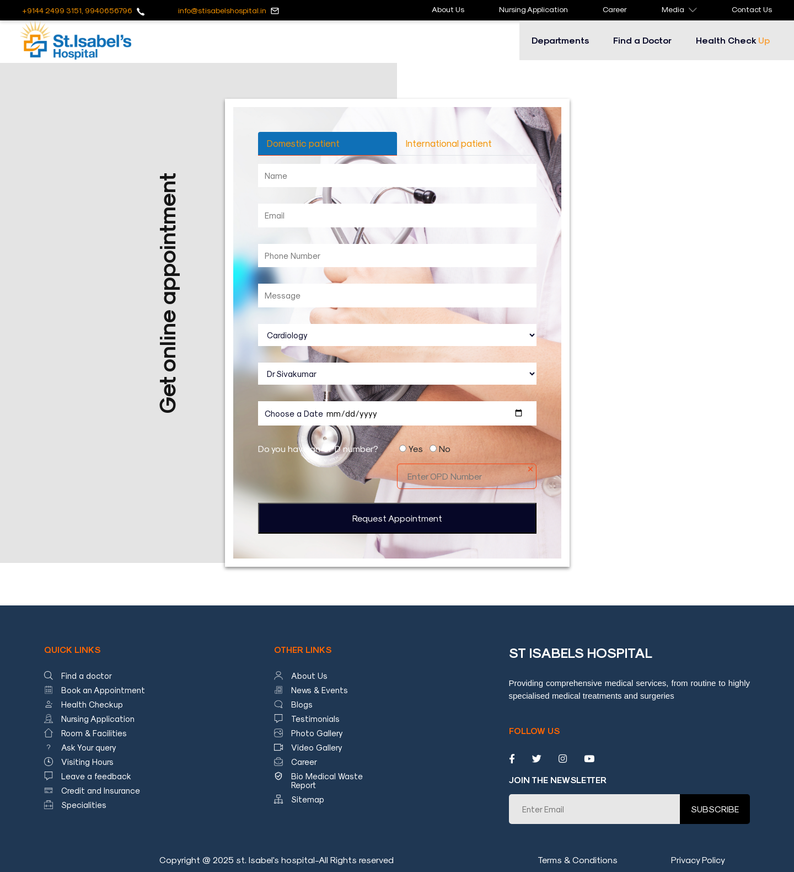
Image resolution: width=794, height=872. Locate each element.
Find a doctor (86, 675)
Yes (416, 448)
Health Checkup (92, 704)
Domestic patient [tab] (303, 142)
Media (679, 9)
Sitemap (307, 799)
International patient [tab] (449, 142)
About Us (448, 9)
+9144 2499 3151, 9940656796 (77, 10)
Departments (560, 40)
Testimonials (315, 718)
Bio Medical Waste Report (327, 780)
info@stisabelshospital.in (222, 10)
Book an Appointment (103, 689)
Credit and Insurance (100, 790)
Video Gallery (316, 747)
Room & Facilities (94, 733)
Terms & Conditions (578, 859)
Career (615, 9)
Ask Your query (88, 747)
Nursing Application (533, 9)
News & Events (319, 689)
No (444, 448)
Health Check (733, 40)
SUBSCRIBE (715, 809)
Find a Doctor (642, 40)
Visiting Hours (87, 761)
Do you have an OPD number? (318, 448)
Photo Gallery (317, 733)
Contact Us (752, 9)
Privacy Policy (698, 859)
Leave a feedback (96, 776)
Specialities (83, 804)
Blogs (302, 704)
